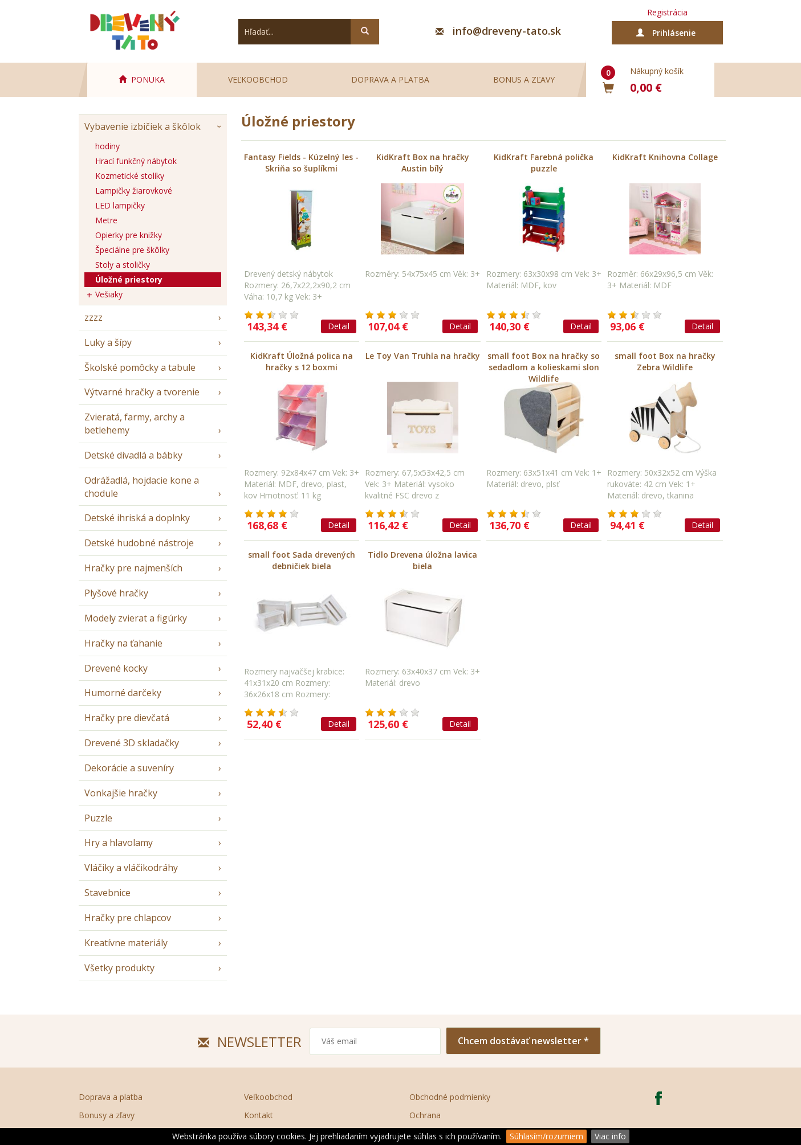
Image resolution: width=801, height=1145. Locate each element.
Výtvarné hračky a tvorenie (142, 392)
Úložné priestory (128, 279)
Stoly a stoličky (122, 264)
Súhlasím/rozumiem (546, 1136)
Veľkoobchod (258, 79)
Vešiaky (109, 294)
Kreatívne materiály (126, 943)
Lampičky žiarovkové (133, 190)
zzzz (93, 317)
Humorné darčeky (122, 692)
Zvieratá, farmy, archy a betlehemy (134, 423)
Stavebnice (107, 892)
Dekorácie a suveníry (129, 768)
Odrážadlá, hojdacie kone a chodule (141, 487)
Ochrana (425, 1115)
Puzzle (98, 818)
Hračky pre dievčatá (126, 717)
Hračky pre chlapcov (127, 917)
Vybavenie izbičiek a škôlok (142, 126)
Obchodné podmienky (449, 1096)
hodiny (107, 146)
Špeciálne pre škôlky (132, 249)
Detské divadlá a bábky (133, 455)
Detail (338, 326)
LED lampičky (120, 205)
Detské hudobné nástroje (139, 543)
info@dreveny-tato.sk (507, 31)
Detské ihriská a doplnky (137, 518)
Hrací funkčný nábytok (136, 161)
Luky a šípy (108, 342)
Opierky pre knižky (128, 235)
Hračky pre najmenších (133, 568)
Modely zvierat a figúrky (135, 618)
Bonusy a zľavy (107, 1115)
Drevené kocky (116, 668)
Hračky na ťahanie (123, 643)
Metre (106, 220)
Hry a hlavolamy (118, 842)
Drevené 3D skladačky (131, 743)
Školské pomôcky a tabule (140, 367)
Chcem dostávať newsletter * (523, 1040)
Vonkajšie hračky (120, 793)
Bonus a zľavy (524, 79)
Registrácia (667, 12)
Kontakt (258, 1115)
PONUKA (142, 79)
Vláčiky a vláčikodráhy (131, 867)
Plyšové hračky (116, 593)
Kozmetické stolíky (129, 175)
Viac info (610, 1136)
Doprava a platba (390, 79)
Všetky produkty (119, 968)
